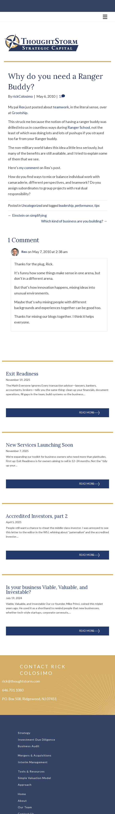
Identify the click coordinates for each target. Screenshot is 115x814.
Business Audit (29, 746)
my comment (29, 167)
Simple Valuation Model (34, 778)
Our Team (25, 807)
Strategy (24, 733)
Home (22, 794)
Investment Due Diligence (36, 739)
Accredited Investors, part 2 (37, 516)
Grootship (19, 113)
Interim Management (33, 762)
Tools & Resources (31, 771)
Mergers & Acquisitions (34, 755)
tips (97, 205)
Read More (94, 412)
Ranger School (79, 127)
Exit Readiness (22, 374)
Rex (22, 107)
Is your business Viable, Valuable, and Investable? (47, 589)
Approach (25, 784)
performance (84, 205)
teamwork (61, 107)
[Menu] (57, 17)
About (22, 800)
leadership (66, 205)
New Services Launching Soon (39, 445)
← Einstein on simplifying (27, 215)
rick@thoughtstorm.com (21, 681)
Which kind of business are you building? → (74, 221)
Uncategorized (31, 205)
